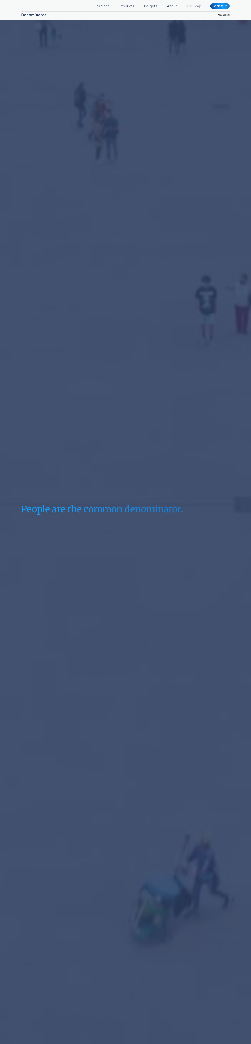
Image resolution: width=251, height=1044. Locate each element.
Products (126, 6)
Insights (150, 6)
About (172, 6)
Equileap (194, 6)
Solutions (102, 6)
